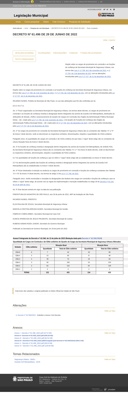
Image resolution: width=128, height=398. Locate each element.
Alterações (44, 53)
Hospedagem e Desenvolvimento (103, 389)
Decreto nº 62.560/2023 (27, 315)
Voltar (105, 40)
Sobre (46, 22)
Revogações (60, 53)
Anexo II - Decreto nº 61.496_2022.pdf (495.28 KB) (33, 336)
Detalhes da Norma (24, 53)
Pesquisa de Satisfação (79, 22)
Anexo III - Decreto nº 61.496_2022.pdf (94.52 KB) (33, 338)
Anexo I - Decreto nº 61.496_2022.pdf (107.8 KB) (33, 333)
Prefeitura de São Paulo (106, 16)
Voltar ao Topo (109, 311)
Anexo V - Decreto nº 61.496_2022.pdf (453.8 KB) (33, 343)
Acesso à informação (21, 1)
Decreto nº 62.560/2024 (91, 238)
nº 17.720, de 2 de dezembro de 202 (70, 93)
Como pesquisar (32, 22)
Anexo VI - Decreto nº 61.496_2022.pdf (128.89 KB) (34, 346)
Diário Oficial (69, 2)
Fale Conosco (59, 22)
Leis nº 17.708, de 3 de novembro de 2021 (90, 70)
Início (18, 22)
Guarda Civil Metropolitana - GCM (27, 362)
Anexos (74, 53)
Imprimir (112, 40)
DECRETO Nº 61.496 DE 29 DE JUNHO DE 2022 (68, 28)
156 (101, 2)
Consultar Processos (87, 2)
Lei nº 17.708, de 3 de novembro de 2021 (47, 120)
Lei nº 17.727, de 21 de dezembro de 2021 (95, 77)
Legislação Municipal (31, 15)
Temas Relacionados (92, 53)
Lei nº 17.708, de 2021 (70, 174)
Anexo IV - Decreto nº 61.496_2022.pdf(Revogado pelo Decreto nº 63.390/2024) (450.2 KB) (49, 341)
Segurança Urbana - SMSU (24, 359)
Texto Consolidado (24, 59)
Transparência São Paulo (50, 2)
